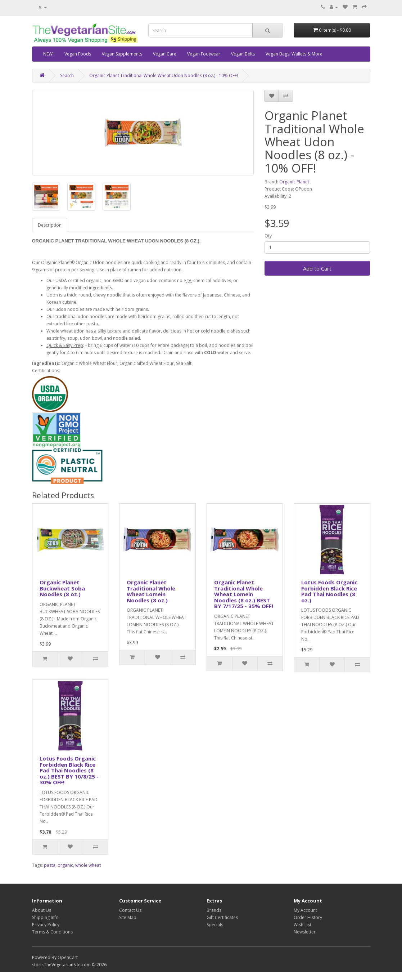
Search (67, 75)
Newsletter (305, 932)
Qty (268, 236)
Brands (214, 910)
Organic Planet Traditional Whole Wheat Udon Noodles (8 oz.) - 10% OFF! (163, 75)
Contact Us (130, 910)
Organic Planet (294, 182)
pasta (49, 865)
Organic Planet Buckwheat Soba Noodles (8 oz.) (62, 588)
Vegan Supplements (122, 54)
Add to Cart (317, 268)
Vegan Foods (77, 54)
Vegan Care (164, 54)
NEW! (48, 54)
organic (65, 865)
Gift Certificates (222, 917)
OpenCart (68, 957)
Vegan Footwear (203, 54)
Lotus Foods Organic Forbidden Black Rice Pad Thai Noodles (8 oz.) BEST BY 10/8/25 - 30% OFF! (69, 770)
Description (50, 225)
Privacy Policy (45, 925)
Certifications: (46, 370)
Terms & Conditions (52, 932)
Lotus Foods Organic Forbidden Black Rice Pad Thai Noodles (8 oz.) (329, 591)
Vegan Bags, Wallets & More (294, 54)
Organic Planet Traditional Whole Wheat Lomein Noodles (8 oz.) (151, 591)
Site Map (127, 917)
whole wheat (88, 865)
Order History (308, 917)
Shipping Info (45, 917)
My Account (305, 910)
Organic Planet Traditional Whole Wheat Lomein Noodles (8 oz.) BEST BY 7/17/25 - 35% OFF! (243, 594)
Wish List (302, 925)
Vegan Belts (243, 54)
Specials (215, 925)
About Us (41, 910)
